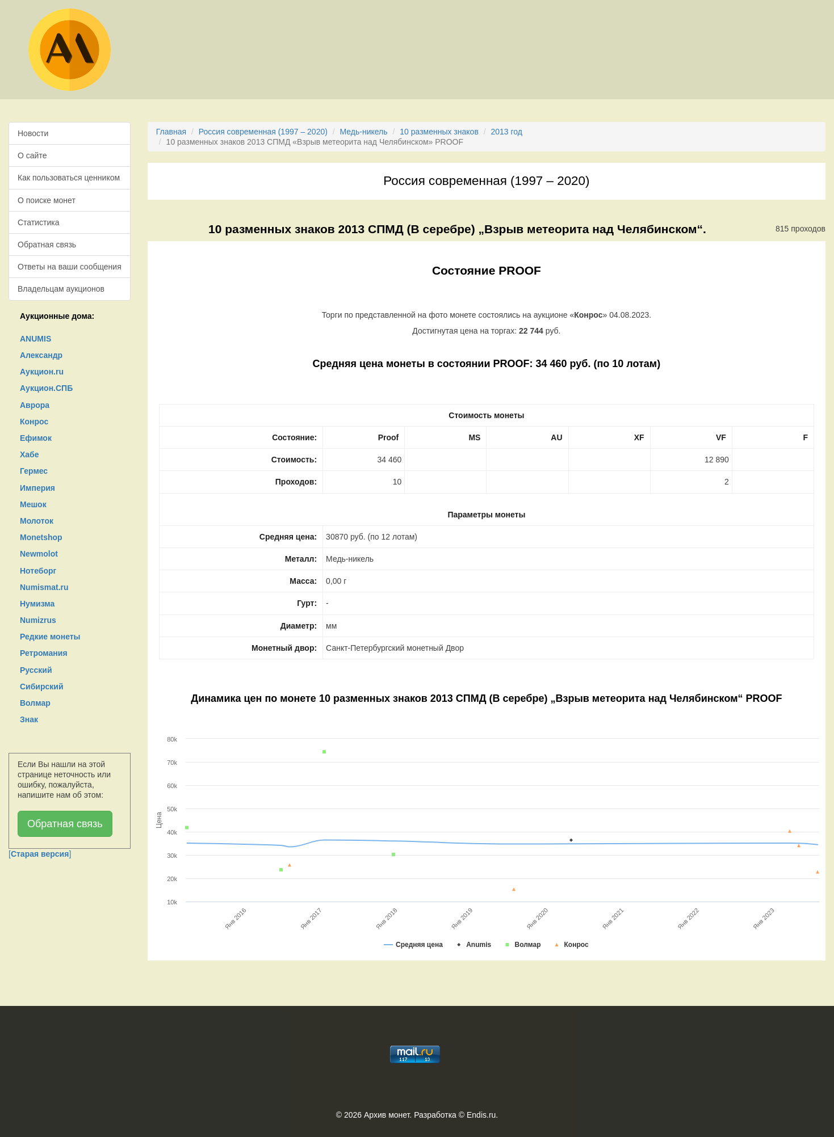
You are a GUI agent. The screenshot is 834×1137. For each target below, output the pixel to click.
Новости (33, 133)
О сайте (32, 155)
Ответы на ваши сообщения (69, 266)
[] (40, 853)
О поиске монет (47, 200)
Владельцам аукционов (61, 288)
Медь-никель (364, 131)
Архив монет (386, 1114)
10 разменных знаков (439, 131)
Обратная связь (47, 244)
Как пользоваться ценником (69, 177)
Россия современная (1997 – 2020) (263, 131)
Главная (171, 131)
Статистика (39, 222)
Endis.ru (481, 1114)
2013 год (506, 131)
